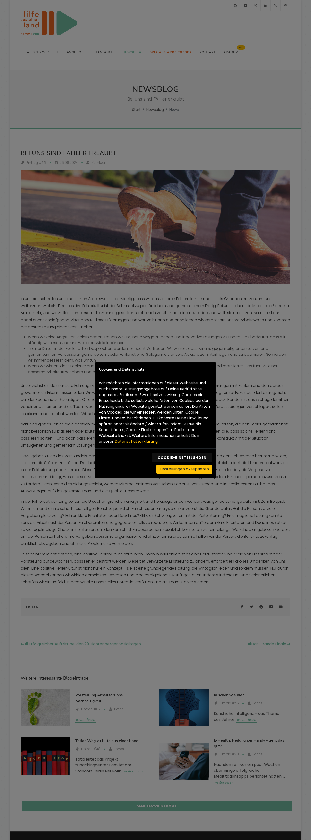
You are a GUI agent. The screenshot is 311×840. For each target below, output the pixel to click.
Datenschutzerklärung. (136, 440)
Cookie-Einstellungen (182, 456)
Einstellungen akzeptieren (184, 468)
